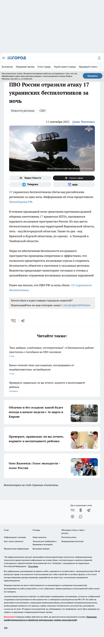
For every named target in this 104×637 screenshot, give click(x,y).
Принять (93, 75)
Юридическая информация (16, 548)
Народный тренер (25, 66)
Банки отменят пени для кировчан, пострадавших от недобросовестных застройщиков (52, 370)
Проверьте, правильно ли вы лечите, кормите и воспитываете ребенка (52, 387)
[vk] (13, 320)
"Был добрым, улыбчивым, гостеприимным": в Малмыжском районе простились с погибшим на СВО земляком (52, 352)
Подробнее (33, 566)
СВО (42, 110)
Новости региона (22, 110)
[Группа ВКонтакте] (72, 510)
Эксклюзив (7, 66)
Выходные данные (41, 548)
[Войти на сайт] (99, 58)
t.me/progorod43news (76, 305)
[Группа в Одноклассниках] (81, 510)
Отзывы (36, 530)
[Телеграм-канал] (30, 184)
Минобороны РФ (20, 202)
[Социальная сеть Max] (74, 184)
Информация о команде (15, 537)
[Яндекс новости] (30, 178)
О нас (6, 530)
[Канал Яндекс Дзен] (74, 178)
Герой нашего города (65, 66)
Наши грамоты (39, 537)
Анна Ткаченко (83, 122)
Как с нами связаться (13, 541)
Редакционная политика (72, 541)
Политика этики (68, 537)
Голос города (44, 66)
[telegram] (24, 320)
